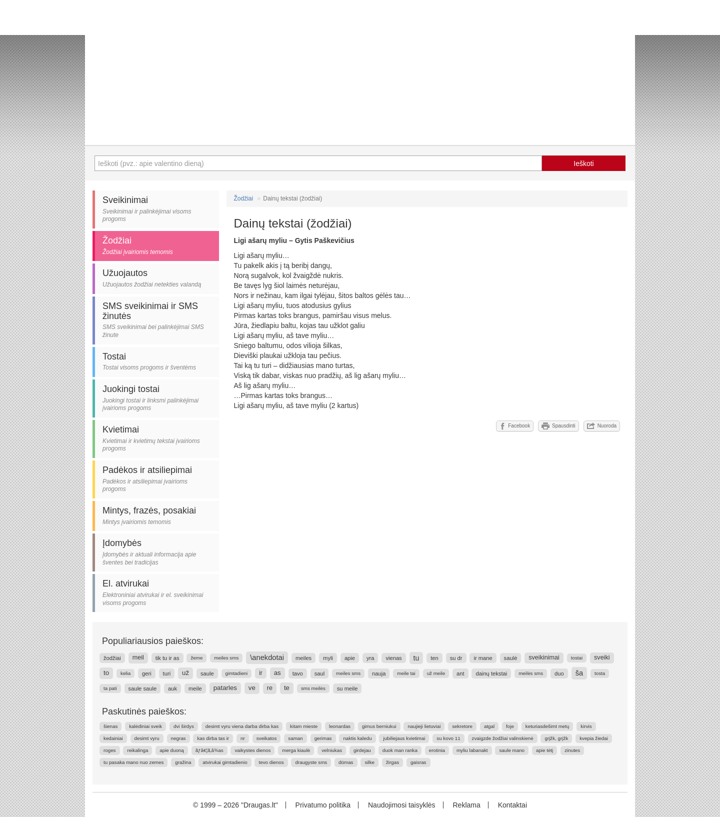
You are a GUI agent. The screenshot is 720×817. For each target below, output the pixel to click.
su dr (456, 658)
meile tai (406, 673)
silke (369, 762)
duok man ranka (400, 750)
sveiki (602, 657)
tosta (599, 673)
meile (195, 689)
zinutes (572, 750)
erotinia (437, 750)
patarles (225, 688)
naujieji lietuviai (424, 726)
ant (460, 673)
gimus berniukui (379, 726)
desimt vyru (147, 738)
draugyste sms (311, 762)
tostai (576, 657)
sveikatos (266, 738)
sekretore (462, 726)
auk (172, 689)
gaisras (418, 762)
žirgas (392, 762)
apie (349, 658)
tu (417, 658)
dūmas (345, 762)
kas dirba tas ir (213, 738)
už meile (436, 673)
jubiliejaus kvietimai (404, 738)
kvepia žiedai (594, 738)
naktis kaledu (357, 738)
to (106, 672)
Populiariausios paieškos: (153, 641)
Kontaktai (512, 805)
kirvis (586, 726)
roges (110, 750)
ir (260, 673)
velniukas (332, 750)
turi (167, 673)
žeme (196, 657)
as (277, 672)
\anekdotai (267, 658)
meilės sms (530, 673)
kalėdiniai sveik (145, 726)
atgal (489, 726)
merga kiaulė (296, 750)
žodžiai (112, 658)
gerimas (323, 738)
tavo (297, 673)
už (185, 672)
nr (242, 738)
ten (434, 658)
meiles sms (226, 657)
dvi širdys (184, 726)
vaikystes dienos (252, 750)
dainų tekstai (491, 673)
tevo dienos (271, 762)
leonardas (339, 726)
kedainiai (113, 738)
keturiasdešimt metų (548, 726)
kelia (125, 673)
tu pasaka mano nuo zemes (134, 762)
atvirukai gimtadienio (224, 762)
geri (147, 673)
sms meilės (313, 688)
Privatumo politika (323, 805)
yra (370, 658)
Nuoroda (601, 426)
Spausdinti (559, 426)
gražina (183, 762)
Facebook (515, 426)
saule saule (142, 689)
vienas (394, 658)
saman (295, 738)
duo (559, 673)
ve (252, 688)
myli (328, 658)
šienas (111, 726)
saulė (511, 658)
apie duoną (172, 750)
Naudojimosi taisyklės (402, 805)
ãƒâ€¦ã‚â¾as (210, 750)
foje (510, 726)
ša (580, 673)
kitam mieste (304, 726)
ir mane (483, 658)
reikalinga (137, 750)
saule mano (511, 750)
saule (207, 673)
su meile (347, 689)
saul (319, 673)
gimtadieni (237, 673)
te (287, 688)
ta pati (110, 688)
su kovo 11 (448, 738)
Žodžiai (244, 198)
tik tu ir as (168, 658)
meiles (304, 658)
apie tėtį (544, 750)
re (269, 688)
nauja (379, 673)
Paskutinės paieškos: (144, 711)
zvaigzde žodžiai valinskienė (503, 738)
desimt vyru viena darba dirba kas (242, 726)
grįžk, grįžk (556, 738)
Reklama (466, 805)
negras (178, 738)
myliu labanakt (472, 750)
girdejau (362, 750)
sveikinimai (544, 657)
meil (138, 657)
